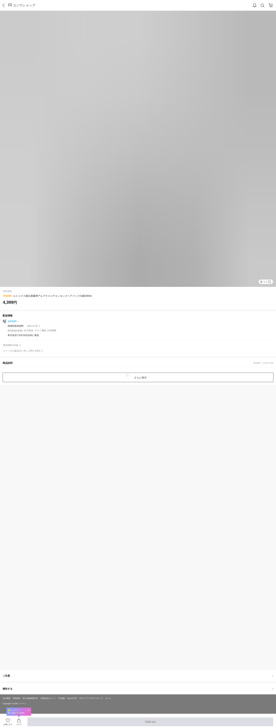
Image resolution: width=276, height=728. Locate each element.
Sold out (150, 723)
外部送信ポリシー (48, 698)
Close (28, 710)
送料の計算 (32, 326)
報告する (138, 688)
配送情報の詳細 (10, 345)
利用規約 (16, 698)
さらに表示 (140, 377)
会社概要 (6, 698)
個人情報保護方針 (30, 698)
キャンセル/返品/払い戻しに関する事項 (21, 351)
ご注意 (138, 675)
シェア (18, 724)
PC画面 (61, 698)
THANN (7, 295)
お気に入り (8, 724)
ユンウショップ (24, 5)
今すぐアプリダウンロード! (91, 698)
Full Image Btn (269, 282)
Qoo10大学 (72, 698)
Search (263, 5)
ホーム (108, 698)
